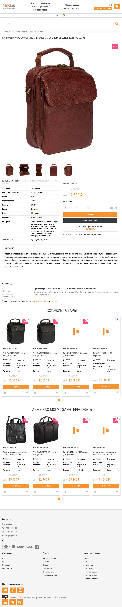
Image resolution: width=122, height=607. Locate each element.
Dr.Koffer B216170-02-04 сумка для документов (45, 354)
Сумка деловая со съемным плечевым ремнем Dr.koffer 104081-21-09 (104, 453)
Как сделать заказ (50, 558)
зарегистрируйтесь (39, 301)
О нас (4, 558)
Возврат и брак (48, 572)
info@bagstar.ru (40, 10)
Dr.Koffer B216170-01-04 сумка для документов (15, 354)
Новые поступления (90, 575)
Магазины (6, 565)
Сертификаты (7, 568)
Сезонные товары (90, 572)
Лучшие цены (88, 565)
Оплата (45, 565)
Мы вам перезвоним (40, 7)
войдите (54, 301)
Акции (85, 562)
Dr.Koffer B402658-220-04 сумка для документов (45, 453)
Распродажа (88, 568)
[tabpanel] (16, 356)
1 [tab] (59, 400)
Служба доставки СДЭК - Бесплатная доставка (82, 234)
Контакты (5, 562)
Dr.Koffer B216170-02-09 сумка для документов (75, 354)
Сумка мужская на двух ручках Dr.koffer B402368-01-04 (15, 453)
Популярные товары (91, 579)
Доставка (46, 562)
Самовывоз (47, 568)
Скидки (86, 558)
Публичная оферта (50, 575)
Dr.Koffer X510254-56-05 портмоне (102, 354)
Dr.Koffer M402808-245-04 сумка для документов (75, 453)
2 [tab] (63, 400)
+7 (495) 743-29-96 (40, 3)
